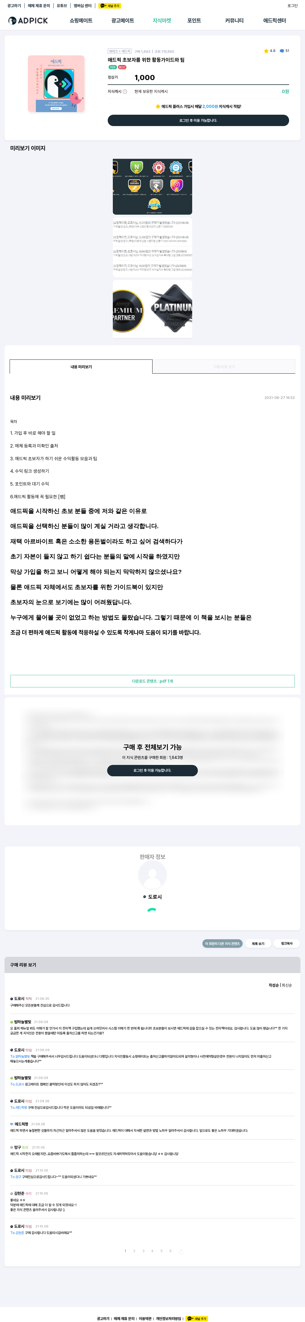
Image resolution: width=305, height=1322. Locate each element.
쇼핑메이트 (81, 20)
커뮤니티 (234, 20)
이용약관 (145, 1318)
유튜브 (62, 5)
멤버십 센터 (83, 5)
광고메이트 (122, 20)
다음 (181, 1251)
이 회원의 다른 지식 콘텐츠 (222, 944)
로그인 (292, 6)
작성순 (274, 985)
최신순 (287, 985)
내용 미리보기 (81, 367)
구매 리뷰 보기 (224, 367)
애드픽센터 (274, 20)
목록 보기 (258, 944)
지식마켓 (162, 20)
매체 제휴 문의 (39, 5)
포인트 (194, 20)
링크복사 (287, 944)
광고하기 (14, 5)
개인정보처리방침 (168, 1318)
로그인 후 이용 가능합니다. (198, 120)
